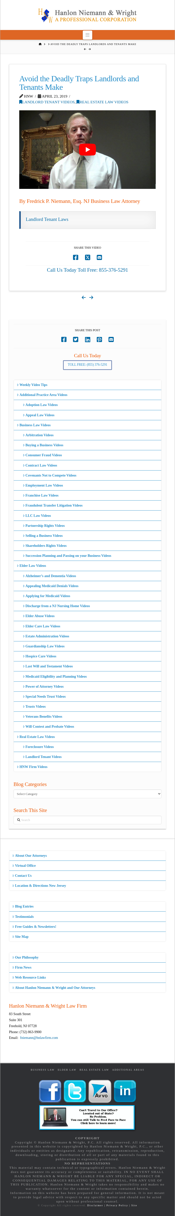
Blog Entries (23, 906)
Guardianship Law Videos (44, 646)
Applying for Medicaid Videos (46, 596)
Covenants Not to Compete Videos (49, 475)
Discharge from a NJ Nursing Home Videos (56, 606)
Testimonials (23, 917)
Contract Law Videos (40, 465)
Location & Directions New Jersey (39, 886)
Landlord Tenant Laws (47, 219)
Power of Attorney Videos (43, 686)
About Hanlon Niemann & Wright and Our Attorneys (53, 988)
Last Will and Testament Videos (48, 666)
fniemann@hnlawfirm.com (39, 1038)
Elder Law (67, 1069)
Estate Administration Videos (46, 636)
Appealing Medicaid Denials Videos (50, 586)
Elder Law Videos (31, 566)
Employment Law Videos (43, 485)
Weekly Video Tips (32, 385)
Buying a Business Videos (43, 445)
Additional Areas (128, 1069)
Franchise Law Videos (40, 495)
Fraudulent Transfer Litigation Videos (53, 505)
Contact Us (22, 876)
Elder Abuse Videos (39, 616)
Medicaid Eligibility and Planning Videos (55, 676)
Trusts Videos (34, 706)
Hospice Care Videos (39, 656)
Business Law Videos (34, 425)
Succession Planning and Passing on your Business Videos (67, 556)
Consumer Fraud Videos (42, 455)
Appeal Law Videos (38, 415)
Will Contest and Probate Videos (48, 726)
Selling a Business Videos (43, 536)
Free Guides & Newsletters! (34, 927)
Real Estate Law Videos (102, 102)
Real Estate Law (94, 1069)
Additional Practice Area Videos (42, 395)
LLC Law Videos (37, 516)
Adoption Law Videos (40, 405)
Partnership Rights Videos (44, 526)
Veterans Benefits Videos (42, 716)
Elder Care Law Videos (41, 626)
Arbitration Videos (38, 435)
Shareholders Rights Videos (45, 546)
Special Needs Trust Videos (44, 696)
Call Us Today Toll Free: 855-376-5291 (87, 270)
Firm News (22, 967)
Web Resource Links (29, 977)
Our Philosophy (25, 957)
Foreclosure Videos (38, 747)
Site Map (20, 937)
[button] (87, 35)
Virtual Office (24, 866)
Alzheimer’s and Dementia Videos (49, 576)
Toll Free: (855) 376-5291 (87, 364)
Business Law (43, 1069)
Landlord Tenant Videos (47, 102)
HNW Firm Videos (32, 767)
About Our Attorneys (29, 856)
